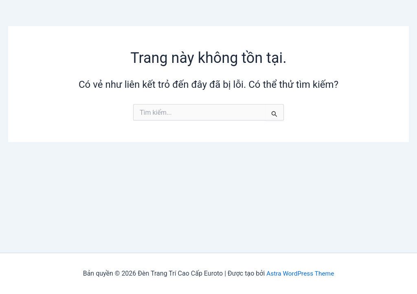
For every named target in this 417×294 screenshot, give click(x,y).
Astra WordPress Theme (300, 273)
